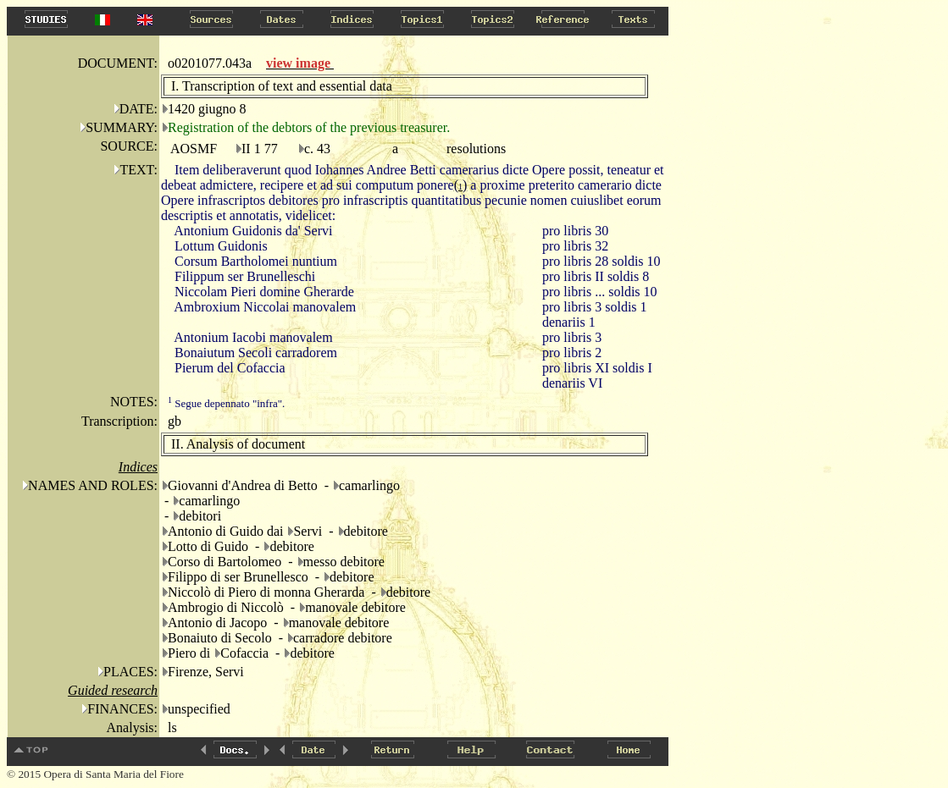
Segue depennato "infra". (226, 403)
